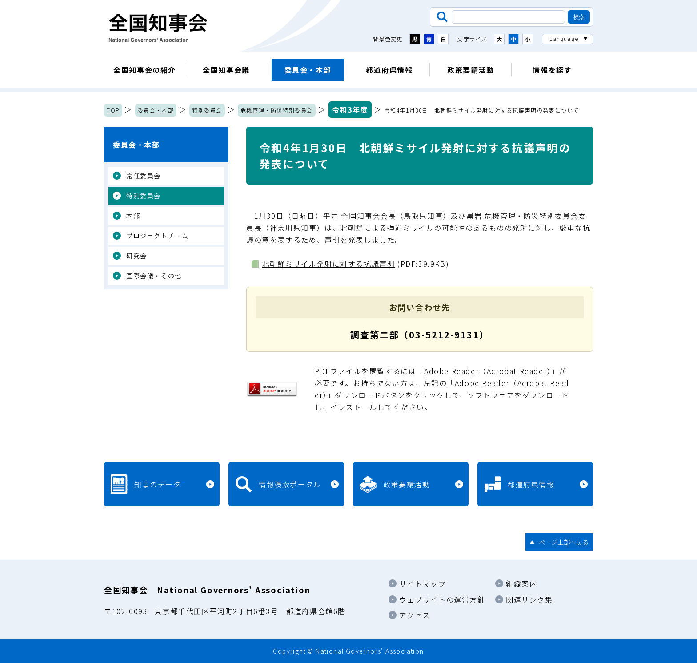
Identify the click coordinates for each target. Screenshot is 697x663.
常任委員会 (143, 175)
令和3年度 (350, 109)
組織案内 (521, 583)
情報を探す (552, 69)
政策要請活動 (470, 69)
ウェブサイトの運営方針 (442, 599)
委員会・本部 (308, 69)
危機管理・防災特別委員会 (276, 110)
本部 (133, 215)
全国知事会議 (226, 69)
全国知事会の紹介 (144, 69)
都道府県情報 (389, 69)
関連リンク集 (529, 599)
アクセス (414, 615)
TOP (113, 110)
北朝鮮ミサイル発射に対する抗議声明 (328, 263)
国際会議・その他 (154, 275)
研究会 (136, 255)
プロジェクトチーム (157, 235)
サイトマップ (422, 583)
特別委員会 (207, 110)
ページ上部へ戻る (564, 542)
